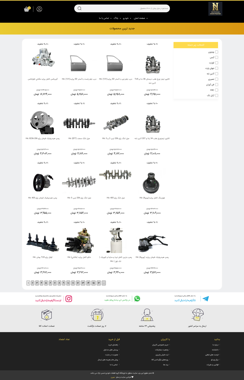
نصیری (211, 79)
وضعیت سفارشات (161, 349)
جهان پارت (209, 68)
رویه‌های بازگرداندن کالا (159, 359)
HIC (212, 90)
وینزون (211, 52)
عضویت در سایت (111, 354)
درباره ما (215, 344)
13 (83, 283)
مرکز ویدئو (214, 359)
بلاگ (116, 18)
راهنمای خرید (113, 344)
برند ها (165, 364)
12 (78, 283)
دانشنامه (215, 349)
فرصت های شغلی (211, 354)
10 (68, 283)
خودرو (126, 18)
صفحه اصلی (139, 18)
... (104, 283)
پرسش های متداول (110, 349)
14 (88, 283)
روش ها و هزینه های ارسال (108, 359)
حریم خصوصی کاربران (160, 344)
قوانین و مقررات (212, 364)
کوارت (211, 63)
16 (99, 283)
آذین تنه (210, 74)
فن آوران (210, 85)
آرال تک (210, 95)
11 (73, 283)
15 (93, 283)
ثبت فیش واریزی (162, 354)
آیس (212, 57)
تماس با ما (104, 18)
